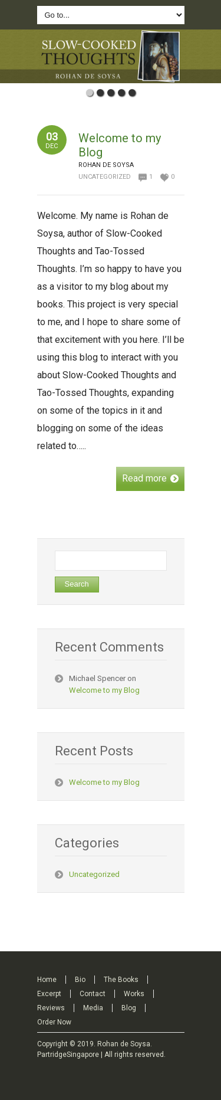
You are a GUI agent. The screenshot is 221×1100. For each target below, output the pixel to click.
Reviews (51, 1008)
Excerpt (49, 994)
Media (93, 1008)
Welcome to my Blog (104, 690)
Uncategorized (104, 177)
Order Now (54, 1022)
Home (47, 979)
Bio (80, 979)
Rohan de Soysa (123, 1044)
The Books (121, 979)
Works (134, 994)
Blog (128, 1008)
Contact (92, 994)
